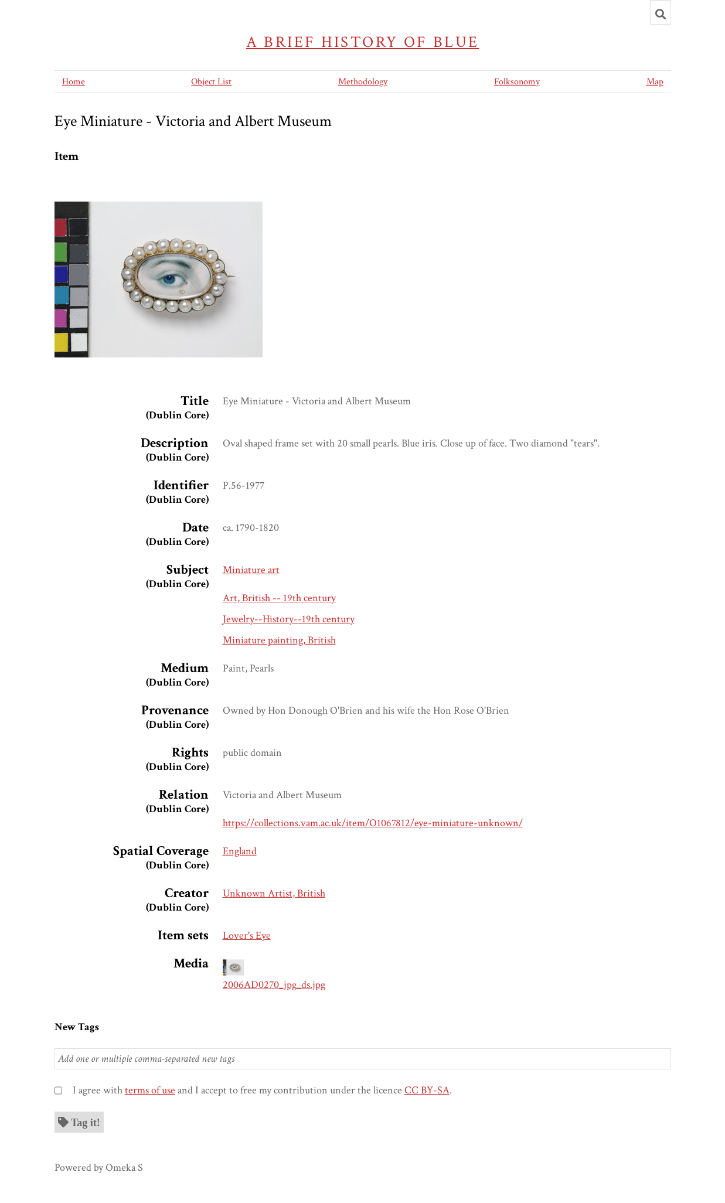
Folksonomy (517, 82)
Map (654, 82)
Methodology (362, 82)
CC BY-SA (427, 1090)
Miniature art (251, 570)
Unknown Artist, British (274, 893)
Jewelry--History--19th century (289, 619)
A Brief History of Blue (362, 42)
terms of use (150, 1090)
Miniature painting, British (279, 640)
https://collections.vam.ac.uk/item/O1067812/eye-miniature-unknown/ (373, 823)
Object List (211, 82)
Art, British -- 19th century (279, 598)
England (240, 851)
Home (73, 82)
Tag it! (85, 1122)
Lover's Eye (247, 935)
